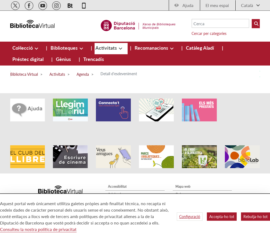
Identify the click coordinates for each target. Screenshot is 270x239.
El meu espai (217, 5)
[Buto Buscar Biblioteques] (256, 23)
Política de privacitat (122, 190)
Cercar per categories (209, 33)
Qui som (181, 182)
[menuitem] (23, 48)
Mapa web (182, 174)
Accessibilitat (117, 174)
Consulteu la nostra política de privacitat (38, 229)
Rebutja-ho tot (255, 216)
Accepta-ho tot (221, 216)
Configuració (189, 216)
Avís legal (114, 182)
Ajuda (187, 5)
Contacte (181, 190)
